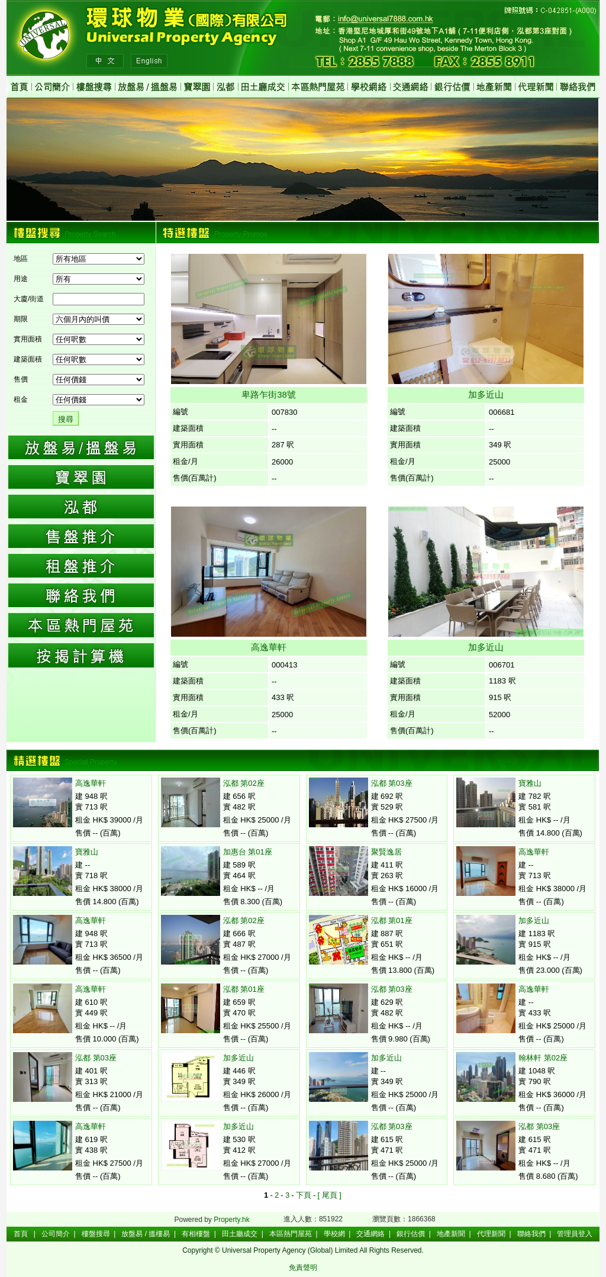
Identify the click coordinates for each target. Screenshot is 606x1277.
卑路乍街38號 (268, 394)
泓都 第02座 (244, 783)
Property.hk (231, 1219)
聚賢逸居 (386, 851)
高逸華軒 (268, 647)
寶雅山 (86, 851)
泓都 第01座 (244, 989)
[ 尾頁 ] (329, 1195)
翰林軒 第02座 (543, 1057)
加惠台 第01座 (247, 851)
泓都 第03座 (96, 1057)
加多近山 (486, 394)
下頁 (303, 1195)
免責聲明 (303, 1267)
